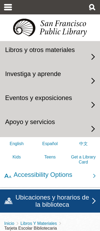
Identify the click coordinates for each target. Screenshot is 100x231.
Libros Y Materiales (39, 223)
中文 (83, 143)
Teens (50, 157)
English (16, 143)
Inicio (9, 223)
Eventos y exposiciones (38, 97)
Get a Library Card (83, 159)
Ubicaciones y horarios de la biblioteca (52, 201)
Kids (17, 157)
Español (50, 143)
